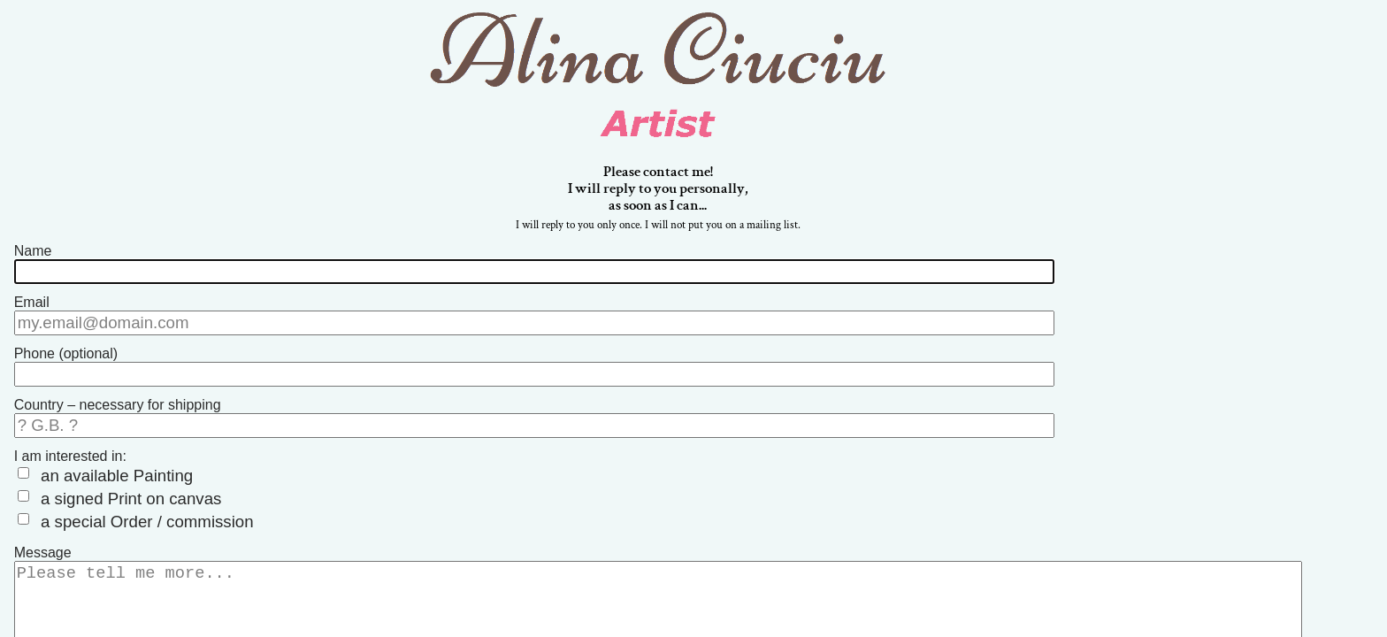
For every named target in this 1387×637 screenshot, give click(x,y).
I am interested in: (70, 448)
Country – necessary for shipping (117, 400)
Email (32, 304)
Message (43, 533)
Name (33, 257)
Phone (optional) (66, 352)
